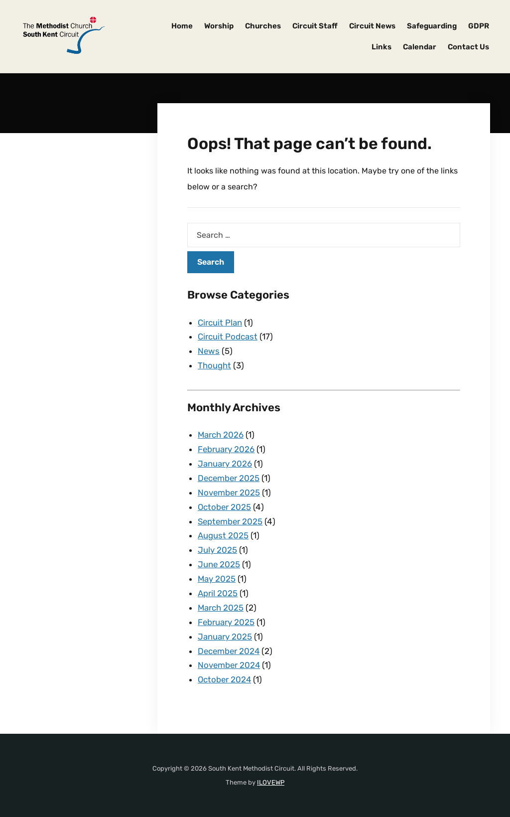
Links (381, 46)
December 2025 (229, 478)
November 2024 (229, 665)
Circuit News (372, 25)
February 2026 (226, 449)
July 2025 (217, 550)
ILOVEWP (270, 782)
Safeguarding (432, 25)
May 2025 (217, 579)
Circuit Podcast (227, 336)
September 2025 (231, 521)
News (209, 351)
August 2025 (223, 535)
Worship (219, 25)
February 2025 (226, 622)
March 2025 (221, 608)
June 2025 (219, 564)
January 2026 (225, 464)
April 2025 (218, 593)
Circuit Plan (220, 322)
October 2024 (225, 679)
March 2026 (221, 435)
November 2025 (229, 492)
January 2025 (225, 637)
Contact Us (468, 46)
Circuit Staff (315, 25)
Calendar (419, 46)
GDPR (478, 25)
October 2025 (225, 507)
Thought (214, 365)
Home (182, 25)
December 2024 (229, 651)
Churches (263, 25)
